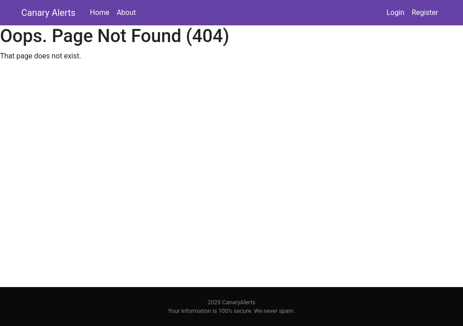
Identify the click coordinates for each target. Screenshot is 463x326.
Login (395, 12)
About (126, 12)
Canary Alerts (48, 12)
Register (424, 12)
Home (99, 12)
